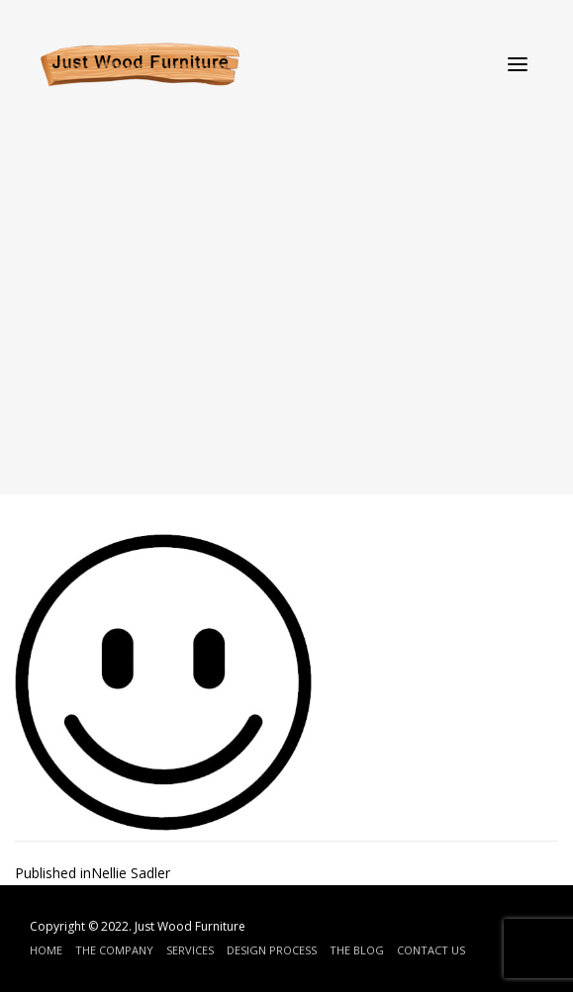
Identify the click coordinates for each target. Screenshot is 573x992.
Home (46, 950)
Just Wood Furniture (190, 926)
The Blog (357, 950)
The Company (114, 950)
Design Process (272, 950)
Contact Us (431, 950)
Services (190, 950)
